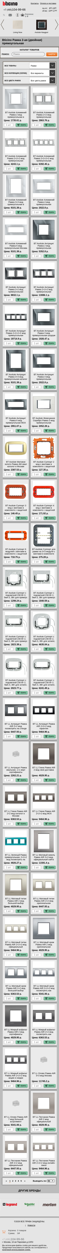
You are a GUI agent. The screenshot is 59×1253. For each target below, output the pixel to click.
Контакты (35, 3)
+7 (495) (15, 10)
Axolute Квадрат (41, 32)
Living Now (17, 32)
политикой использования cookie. (16, 1250)
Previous (2, 24)
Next (56, 24)
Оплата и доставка (48, 3)
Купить (21, 125)
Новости (31, 1225)
